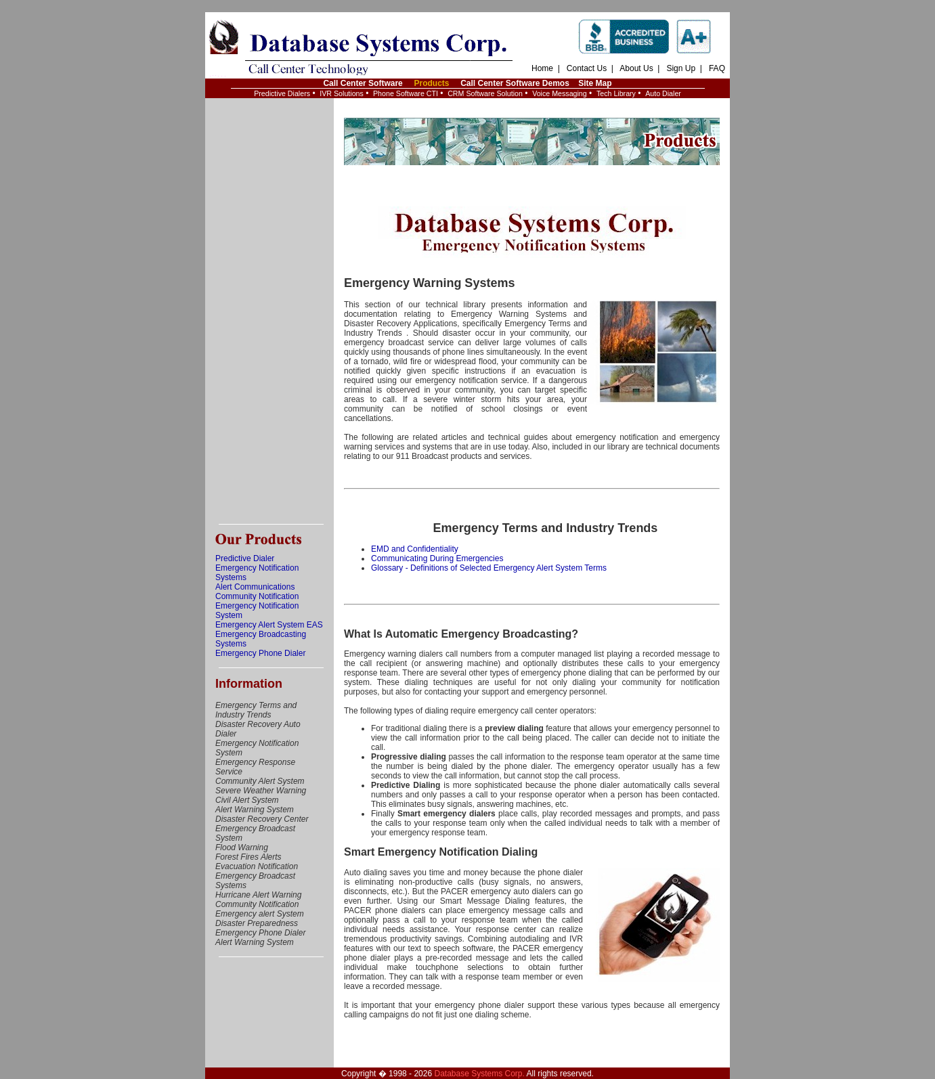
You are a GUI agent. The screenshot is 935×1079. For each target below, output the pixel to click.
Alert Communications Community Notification (257, 591)
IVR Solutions (342, 93)
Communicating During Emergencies (437, 558)
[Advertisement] (269, 311)
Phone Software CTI (405, 93)
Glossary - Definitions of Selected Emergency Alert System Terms (489, 568)
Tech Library (616, 93)
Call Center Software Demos (514, 83)
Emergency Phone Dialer (260, 653)
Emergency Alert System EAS (269, 625)
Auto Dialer (663, 93)
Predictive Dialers (282, 93)
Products (431, 83)
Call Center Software (362, 83)
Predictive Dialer (244, 558)
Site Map (594, 83)
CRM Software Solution (485, 93)
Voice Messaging (559, 93)
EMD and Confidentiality (414, 549)
